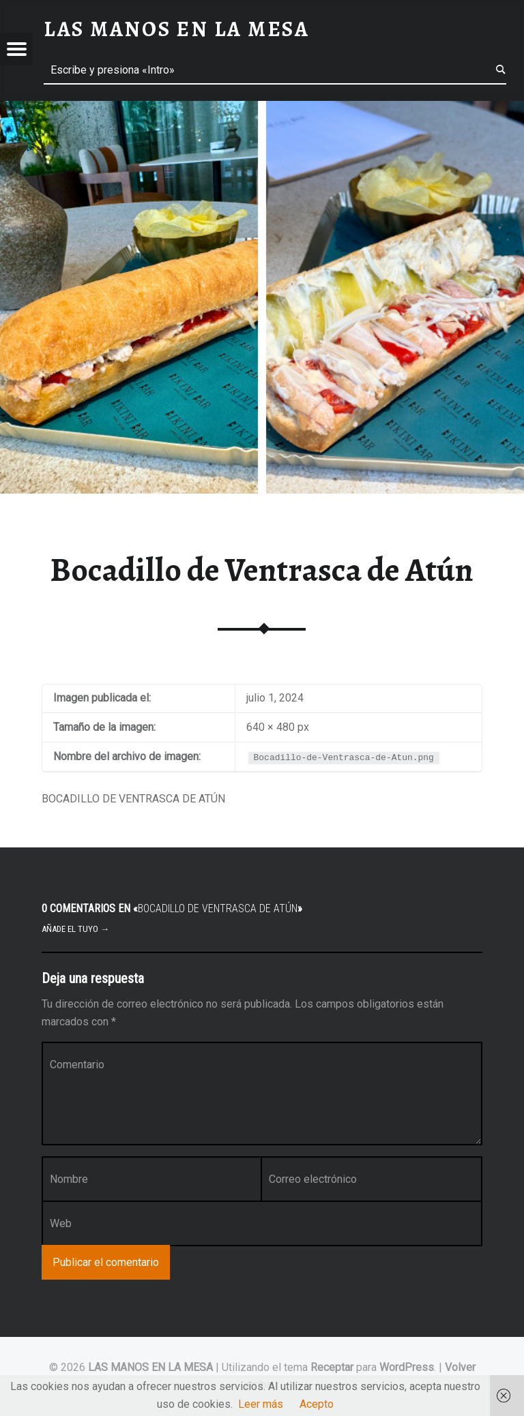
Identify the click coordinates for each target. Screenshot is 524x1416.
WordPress (406, 1367)
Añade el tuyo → (75, 929)
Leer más (260, 1404)
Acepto (317, 1404)
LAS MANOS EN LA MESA (150, 1367)
